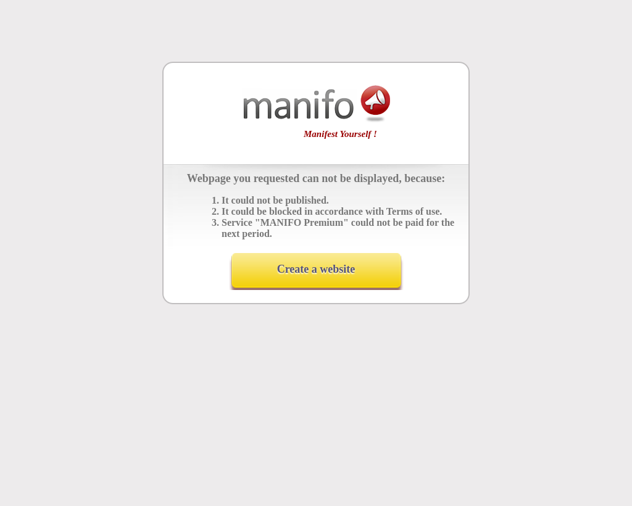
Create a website (316, 269)
